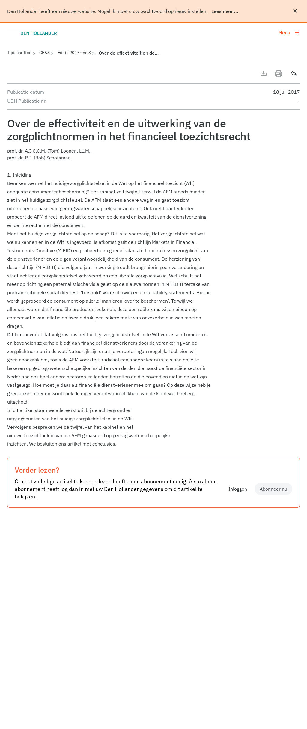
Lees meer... (224, 11)
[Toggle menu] (289, 32)
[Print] (278, 73)
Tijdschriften (19, 52)
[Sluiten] (295, 11)
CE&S (44, 52)
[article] (153, 309)
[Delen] (293, 73)
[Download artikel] (263, 73)
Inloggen (237, 489)
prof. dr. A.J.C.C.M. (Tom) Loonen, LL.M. (48, 151)
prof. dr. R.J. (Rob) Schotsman (39, 158)
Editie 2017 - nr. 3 (74, 52)
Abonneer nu (273, 489)
